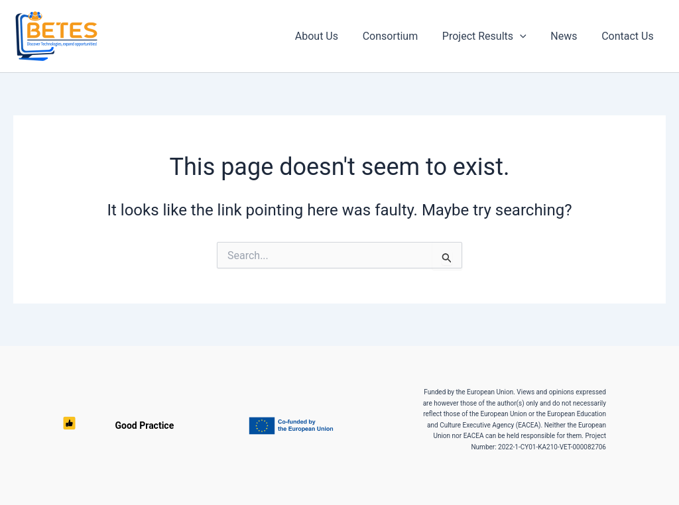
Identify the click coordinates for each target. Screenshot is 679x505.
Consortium (401, 36)
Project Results (492, 36)
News (568, 36)
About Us (330, 36)
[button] (527, 36)
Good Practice (69, 425)
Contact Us (629, 36)
